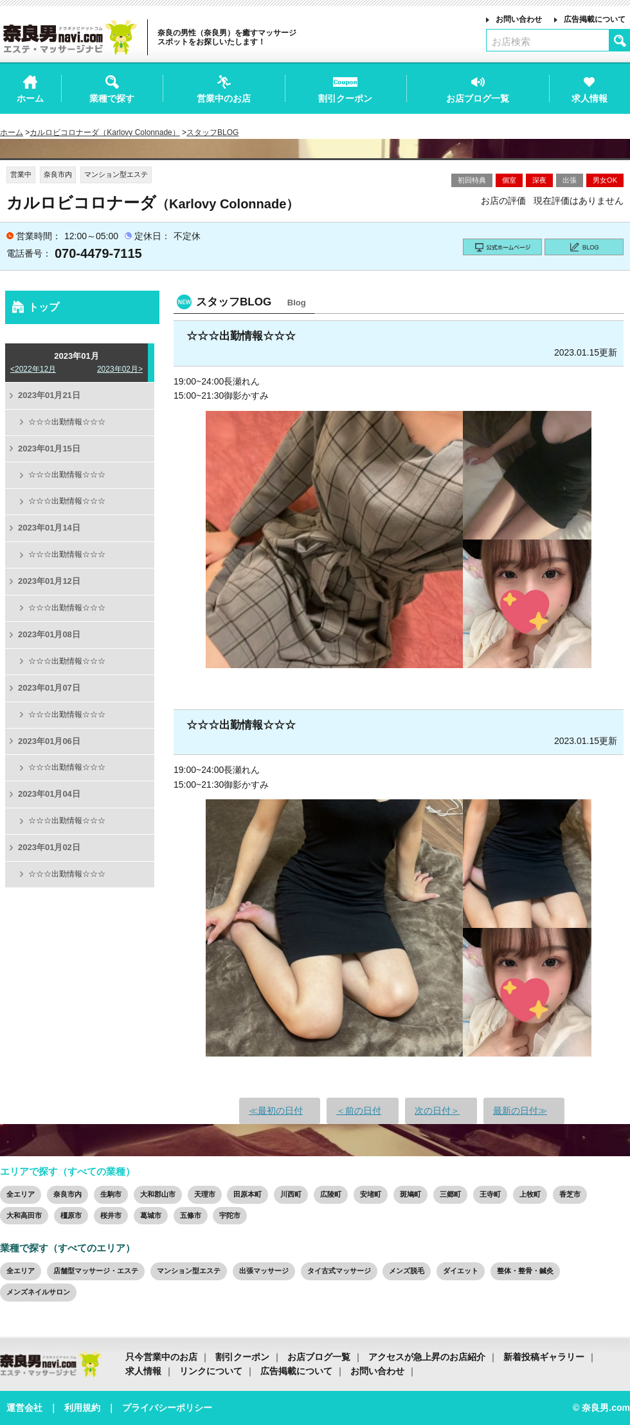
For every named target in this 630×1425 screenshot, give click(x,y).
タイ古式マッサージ (339, 1271)
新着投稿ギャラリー (543, 1357)
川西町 (291, 1194)
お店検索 (511, 41)
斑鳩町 (410, 1194)
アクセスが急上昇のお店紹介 (426, 1357)
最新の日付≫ (520, 1110)
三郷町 (450, 1194)
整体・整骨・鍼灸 (525, 1271)
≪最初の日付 (276, 1110)
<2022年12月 (33, 369)
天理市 (204, 1194)
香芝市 (569, 1194)
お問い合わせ (519, 19)
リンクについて (210, 1371)
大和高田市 (24, 1215)
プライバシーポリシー (167, 1407)
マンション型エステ (189, 1271)
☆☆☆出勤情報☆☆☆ (66, 421)
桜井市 (111, 1215)
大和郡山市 (158, 1194)
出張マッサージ (264, 1271)
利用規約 (82, 1407)
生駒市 (111, 1194)
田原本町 (247, 1194)
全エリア (20, 1194)
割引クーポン (242, 1357)
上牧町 (530, 1194)
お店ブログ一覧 (318, 1357)
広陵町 (330, 1194)
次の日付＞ (437, 1110)
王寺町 (490, 1194)
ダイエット (460, 1271)
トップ (43, 307)
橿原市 (71, 1215)
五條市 (190, 1215)
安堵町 (370, 1194)
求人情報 (143, 1371)
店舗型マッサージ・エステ (95, 1271)
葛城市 (150, 1215)
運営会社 (24, 1407)
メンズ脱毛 (406, 1271)
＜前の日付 (358, 1110)
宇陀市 (229, 1215)
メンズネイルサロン (38, 1292)
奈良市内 (67, 1194)
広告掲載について (595, 19)
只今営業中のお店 (161, 1357)
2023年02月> (120, 369)
